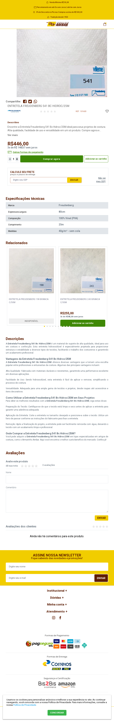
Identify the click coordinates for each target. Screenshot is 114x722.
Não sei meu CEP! (101, 180)
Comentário (11, 487)
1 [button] (44, 326)
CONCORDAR (57, 713)
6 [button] (58, 326)
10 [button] (69, 326)
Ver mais (13, 135)
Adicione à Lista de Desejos (107, 111)
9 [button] (66, 326)
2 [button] (47, 326)
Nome (8, 472)
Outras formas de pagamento (28, 152)
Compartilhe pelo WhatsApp (35, 101)
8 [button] (64, 326)
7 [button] (61, 326)
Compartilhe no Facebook (25, 101)
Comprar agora (51, 159)
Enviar (74, 180)
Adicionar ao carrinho (96, 159)
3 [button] (50, 326)
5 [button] (55, 326)
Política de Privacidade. (25, 705)
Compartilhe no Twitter (30, 101)
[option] (31, 285)
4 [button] (52, 326)
